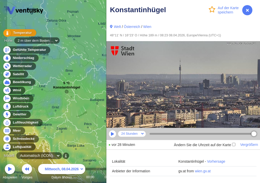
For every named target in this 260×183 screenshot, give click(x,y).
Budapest (97, 100)
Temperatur (19, 33)
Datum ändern (61, 172)
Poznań (73, 12)
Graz (55, 108)
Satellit (15, 74)
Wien (147, 27)
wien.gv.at (203, 171)
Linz (42, 86)
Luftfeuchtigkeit (22, 122)
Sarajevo (89, 161)
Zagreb (61, 129)
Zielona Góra (56, 21)
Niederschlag (20, 58)
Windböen (18, 98)
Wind (14, 90)
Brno (69, 71)
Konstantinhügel (66, 88)
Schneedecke (21, 139)
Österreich (132, 27)
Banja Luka (75, 146)
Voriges (27, 172)
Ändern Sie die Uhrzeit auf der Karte (204, 145)
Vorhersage (216, 161)
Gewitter (16, 114)
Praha (43, 55)
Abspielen (10, 172)
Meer (14, 130)
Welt (117, 27)
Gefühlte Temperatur (26, 50)
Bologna (8, 151)
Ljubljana (45, 125)
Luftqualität (19, 147)
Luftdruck (17, 106)
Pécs (88, 124)
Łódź (102, 24)
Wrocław (74, 36)
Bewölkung (19, 82)
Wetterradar (19, 66)
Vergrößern (249, 145)
